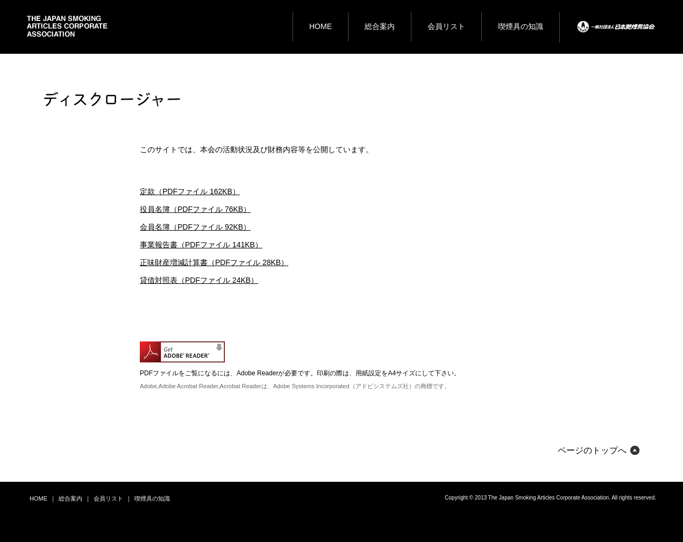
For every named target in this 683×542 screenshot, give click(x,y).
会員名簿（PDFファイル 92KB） (195, 227)
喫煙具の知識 (152, 498)
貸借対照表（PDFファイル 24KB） (199, 280)
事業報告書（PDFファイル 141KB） (201, 244)
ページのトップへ (592, 450)
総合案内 (70, 498)
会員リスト (108, 498)
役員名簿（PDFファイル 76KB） (195, 209)
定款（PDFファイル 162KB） (190, 191)
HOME (38, 498)
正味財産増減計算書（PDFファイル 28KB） (214, 262)
